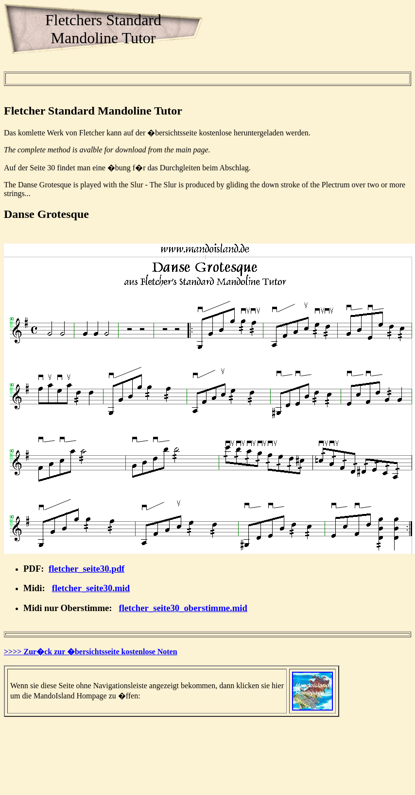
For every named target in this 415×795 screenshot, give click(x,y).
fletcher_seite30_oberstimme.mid (183, 608)
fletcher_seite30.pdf (86, 568)
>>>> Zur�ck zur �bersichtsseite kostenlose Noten (90, 651)
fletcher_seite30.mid (91, 588)
